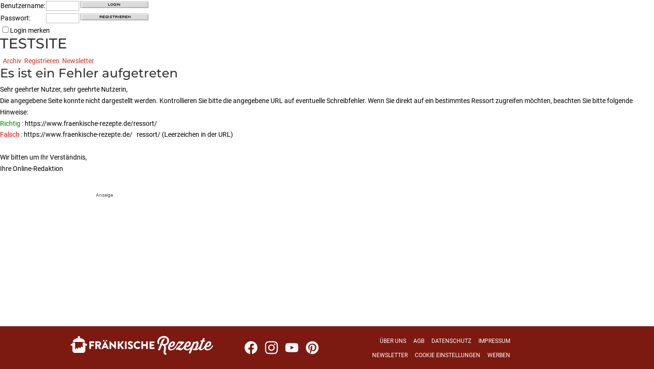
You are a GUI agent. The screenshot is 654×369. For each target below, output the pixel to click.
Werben (498, 355)
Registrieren (41, 61)
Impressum (494, 341)
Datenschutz (451, 341)
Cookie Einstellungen (447, 355)
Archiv (12, 61)
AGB (418, 341)
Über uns (393, 341)
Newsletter (78, 61)
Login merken (26, 30)
